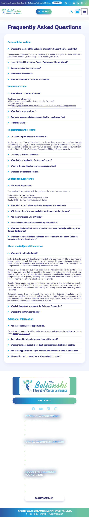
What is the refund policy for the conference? (31, 161)
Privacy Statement (55, 515)
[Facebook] (69, 3)
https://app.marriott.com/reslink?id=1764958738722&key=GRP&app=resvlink (44, 106)
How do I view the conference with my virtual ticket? (34, 223)
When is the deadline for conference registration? (33, 166)
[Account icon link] (70, 11)
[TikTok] (85, 3)
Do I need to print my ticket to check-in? (29, 137)
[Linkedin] (77, 3)
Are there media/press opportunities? (28, 327)
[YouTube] (73, 3)
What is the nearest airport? (23, 112)
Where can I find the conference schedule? (30, 80)
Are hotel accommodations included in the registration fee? (38, 117)
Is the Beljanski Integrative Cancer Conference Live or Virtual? (39, 62)
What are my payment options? (25, 172)
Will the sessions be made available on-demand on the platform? (40, 212)
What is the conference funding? (25, 313)
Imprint (43, 515)
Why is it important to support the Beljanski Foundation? (36, 307)
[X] (81, 3)
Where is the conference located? (26, 94)
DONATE (57, 3)
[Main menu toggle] (83, 11)
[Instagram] (65, 3)
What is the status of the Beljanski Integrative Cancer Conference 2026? (44, 49)
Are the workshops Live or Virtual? (26, 217)
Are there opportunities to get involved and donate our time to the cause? (44, 352)
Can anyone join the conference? (26, 68)
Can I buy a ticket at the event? (25, 155)
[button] (43, 11)
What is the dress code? (22, 74)
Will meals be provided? (21, 186)
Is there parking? (18, 123)
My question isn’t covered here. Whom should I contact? (36, 357)
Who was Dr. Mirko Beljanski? (24, 254)
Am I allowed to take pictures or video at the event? (34, 340)
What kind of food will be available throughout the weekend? (38, 206)
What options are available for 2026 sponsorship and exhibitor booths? (43, 346)
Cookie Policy (32, 515)
